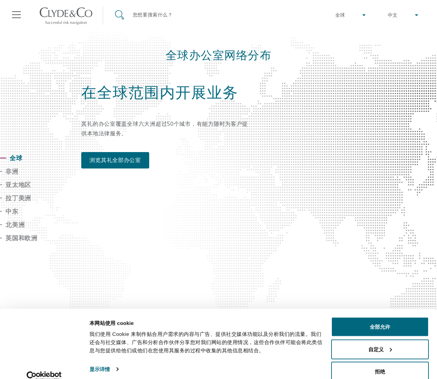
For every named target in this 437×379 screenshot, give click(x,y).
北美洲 (15, 224)
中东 (11, 211)
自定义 (380, 338)
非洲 (11, 171)
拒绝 (380, 361)
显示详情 (99, 358)
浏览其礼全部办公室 (115, 160)
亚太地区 (18, 184)
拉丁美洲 (18, 198)
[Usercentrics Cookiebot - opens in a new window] (44, 366)
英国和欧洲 (21, 238)
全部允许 (380, 316)
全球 (16, 158)
